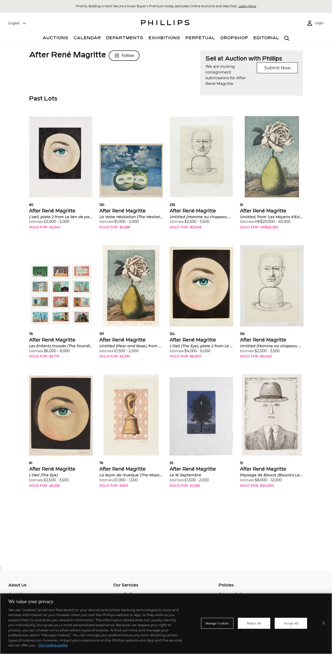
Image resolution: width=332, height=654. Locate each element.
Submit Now (277, 67)
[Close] (323, 623)
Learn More (247, 6)
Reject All (254, 623)
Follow (124, 55)
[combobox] (17, 23)
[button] (61, 176)
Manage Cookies (217, 623)
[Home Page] (165, 23)
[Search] (287, 38)
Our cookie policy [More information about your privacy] (53, 645)
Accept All (290, 623)
